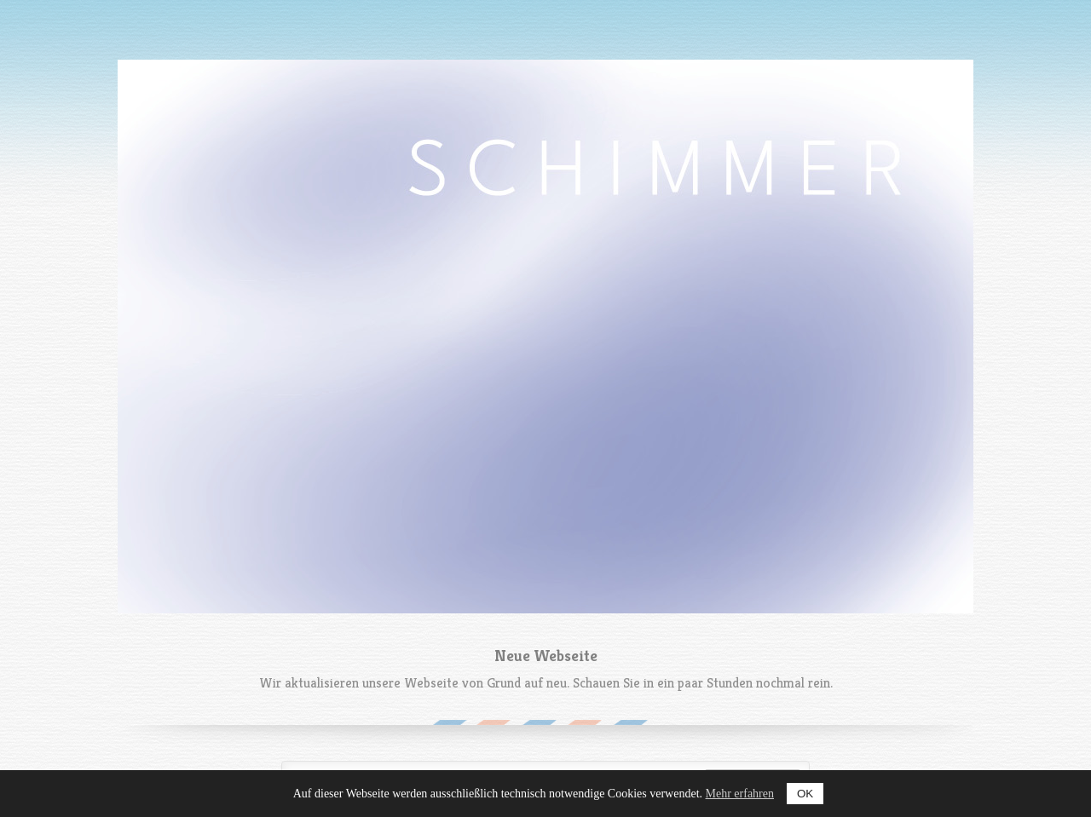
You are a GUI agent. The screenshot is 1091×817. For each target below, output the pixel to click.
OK (805, 793)
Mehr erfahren (740, 793)
